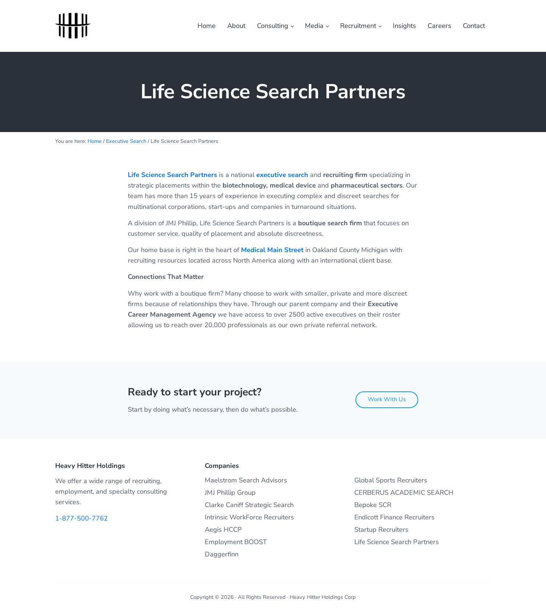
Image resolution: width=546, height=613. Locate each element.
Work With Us (387, 399)
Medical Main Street (272, 252)
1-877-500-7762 (81, 518)
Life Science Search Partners (172, 177)
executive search (282, 177)
